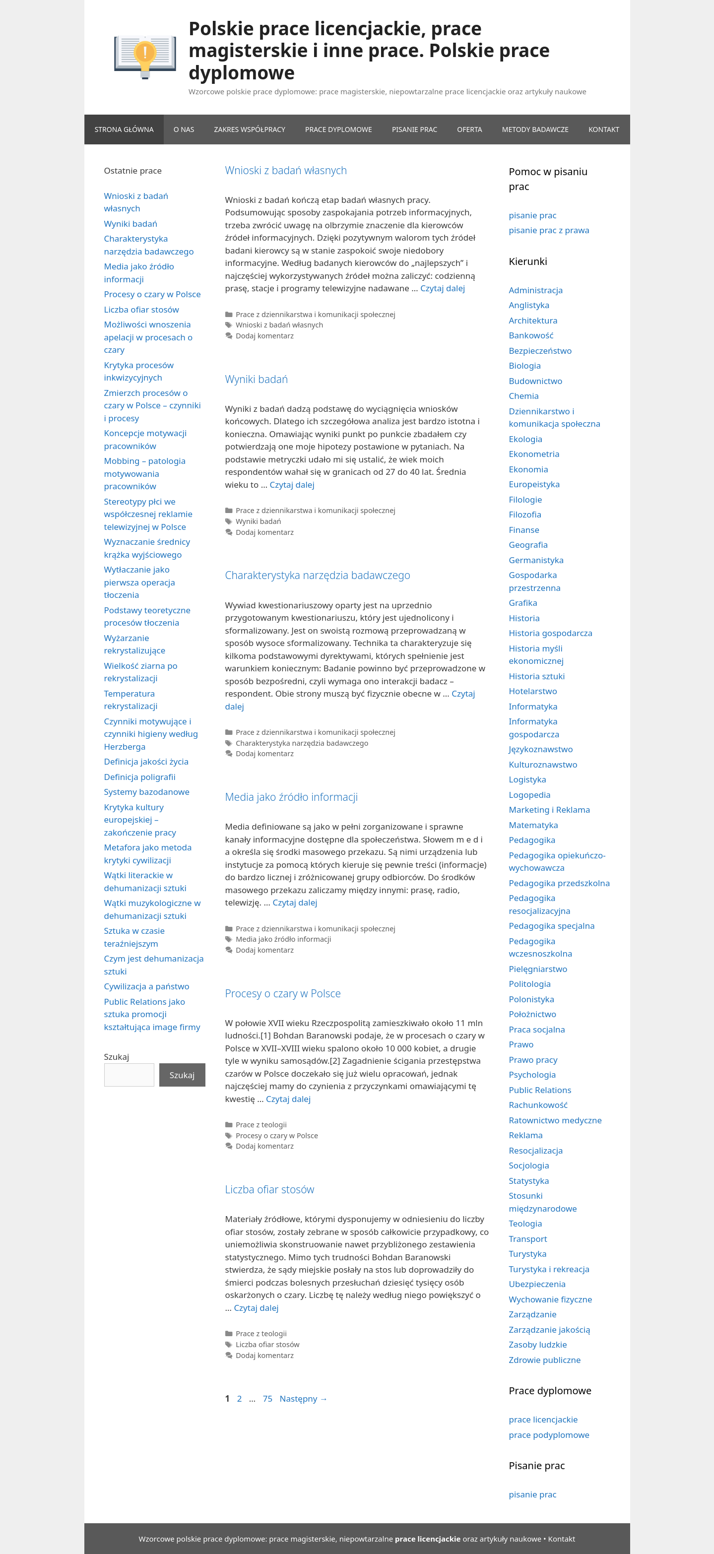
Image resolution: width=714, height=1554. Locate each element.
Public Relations (540, 1090)
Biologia (525, 365)
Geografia (528, 544)
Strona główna (124, 129)
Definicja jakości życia (146, 761)
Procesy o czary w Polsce (283, 993)
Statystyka (529, 1180)
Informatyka (533, 706)
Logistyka (528, 779)
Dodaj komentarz (265, 335)
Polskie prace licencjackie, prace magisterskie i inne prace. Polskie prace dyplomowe (369, 50)
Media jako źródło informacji (291, 797)
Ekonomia (528, 469)
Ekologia (526, 439)
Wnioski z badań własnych (286, 170)
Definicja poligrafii (140, 776)
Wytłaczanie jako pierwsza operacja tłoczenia (140, 582)
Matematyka (534, 825)
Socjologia (529, 1165)
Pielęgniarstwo (538, 968)
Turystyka (528, 1253)
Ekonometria (534, 453)
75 (268, 1398)
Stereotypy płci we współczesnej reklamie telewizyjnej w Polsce (148, 514)
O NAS (184, 129)
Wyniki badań (256, 379)
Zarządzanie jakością (549, 1329)
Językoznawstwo (541, 749)
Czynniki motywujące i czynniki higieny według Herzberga (151, 733)
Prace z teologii (261, 1124)
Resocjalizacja (536, 1150)
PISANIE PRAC (414, 129)
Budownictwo (536, 381)
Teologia (525, 1223)
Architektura (533, 320)
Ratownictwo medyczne (555, 1120)
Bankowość (531, 335)
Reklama (526, 1135)
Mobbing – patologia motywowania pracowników (145, 473)
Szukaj (117, 1056)
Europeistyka (534, 484)
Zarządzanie (533, 1314)
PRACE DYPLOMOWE (338, 129)
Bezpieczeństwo (540, 350)
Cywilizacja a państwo (147, 986)
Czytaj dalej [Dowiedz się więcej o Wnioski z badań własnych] (442, 288)
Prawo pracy (533, 1059)
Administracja (536, 290)
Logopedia (530, 794)
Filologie (525, 499)
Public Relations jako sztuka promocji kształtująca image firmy (152, 1014)
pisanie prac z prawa (549, 230)
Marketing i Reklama (549, 809)
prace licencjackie (543, 1419)
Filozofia (525, 514)
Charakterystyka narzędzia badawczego (318, 575)
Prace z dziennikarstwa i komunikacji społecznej (315, 314)
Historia (524, 618)
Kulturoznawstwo (543, 764)
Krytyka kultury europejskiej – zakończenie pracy (140, 819)
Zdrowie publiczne (545, 1359)
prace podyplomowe (549, 1434)
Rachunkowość (538, 1104)
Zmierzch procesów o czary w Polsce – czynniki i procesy (152, 405)
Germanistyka (536, 560)
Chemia (524, 395)
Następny (304, 1398)
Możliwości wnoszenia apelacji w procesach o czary (148, 337)
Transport (528, 1238)
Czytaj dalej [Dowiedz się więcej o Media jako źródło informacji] (294, 902)
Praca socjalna (537, 1029)
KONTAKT (603, 129)
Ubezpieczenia (537, 1284)
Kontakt (562, 1539)
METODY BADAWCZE (535, 129)
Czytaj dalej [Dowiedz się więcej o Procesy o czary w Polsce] (288, 1098)
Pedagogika (532, 839)
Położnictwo (533, 1014)
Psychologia (532, 1074)
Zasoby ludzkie (538, 1344)
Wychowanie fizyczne (550, 1299)
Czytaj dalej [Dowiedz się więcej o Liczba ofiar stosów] (256, 1307)
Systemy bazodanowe (147, 791)
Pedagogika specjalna (552, 925)
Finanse (524, 529)
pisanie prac (533, 215)
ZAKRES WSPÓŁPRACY (250, 129)
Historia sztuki (537, 676)
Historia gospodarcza (551, 633)
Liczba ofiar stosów (270, 1189)
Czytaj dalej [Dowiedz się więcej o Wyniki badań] (292, 484)
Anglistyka (529, 305)
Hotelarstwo (533, 691)
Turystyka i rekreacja (549, 1269)
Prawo (521, 1044)
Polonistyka (532, 999)
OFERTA (469, 129)
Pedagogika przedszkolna (559, 883)
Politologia (530, 983)
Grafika (523, 602)
